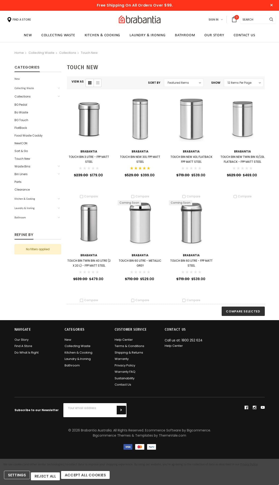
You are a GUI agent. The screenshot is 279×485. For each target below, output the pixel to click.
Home (19, 54)
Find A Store (23, 349)
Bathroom (20, 219)
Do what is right (26, 355)
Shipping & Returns (129, 355)
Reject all (49, 477)
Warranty (122, 361)
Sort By (154, 84)
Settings (18, 477)
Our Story (21, 342)
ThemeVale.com (172, 438)
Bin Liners (21, 176)
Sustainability (124, 381)
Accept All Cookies (91, 477)
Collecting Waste (41, 54)
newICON (20, 145)
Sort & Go (21, 153)
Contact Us (123, 387)
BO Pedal (20, 106)
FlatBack (20, 129)
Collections (67, 54)
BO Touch (21, 122)
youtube (263, 410)
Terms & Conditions (129, 349)
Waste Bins (22, 168)
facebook (246, 410)
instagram (254, 410)
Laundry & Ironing (24, 210)
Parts (18, 183)
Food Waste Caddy (28, 137)
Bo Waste (21, 114)
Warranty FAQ (125, 374)
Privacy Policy (125, 368)
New (17, 80)
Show (215, 84)
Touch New (89, 54)
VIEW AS (78, 83)
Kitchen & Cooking (24, 200)
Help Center (124, 342)
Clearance (22, 191)
